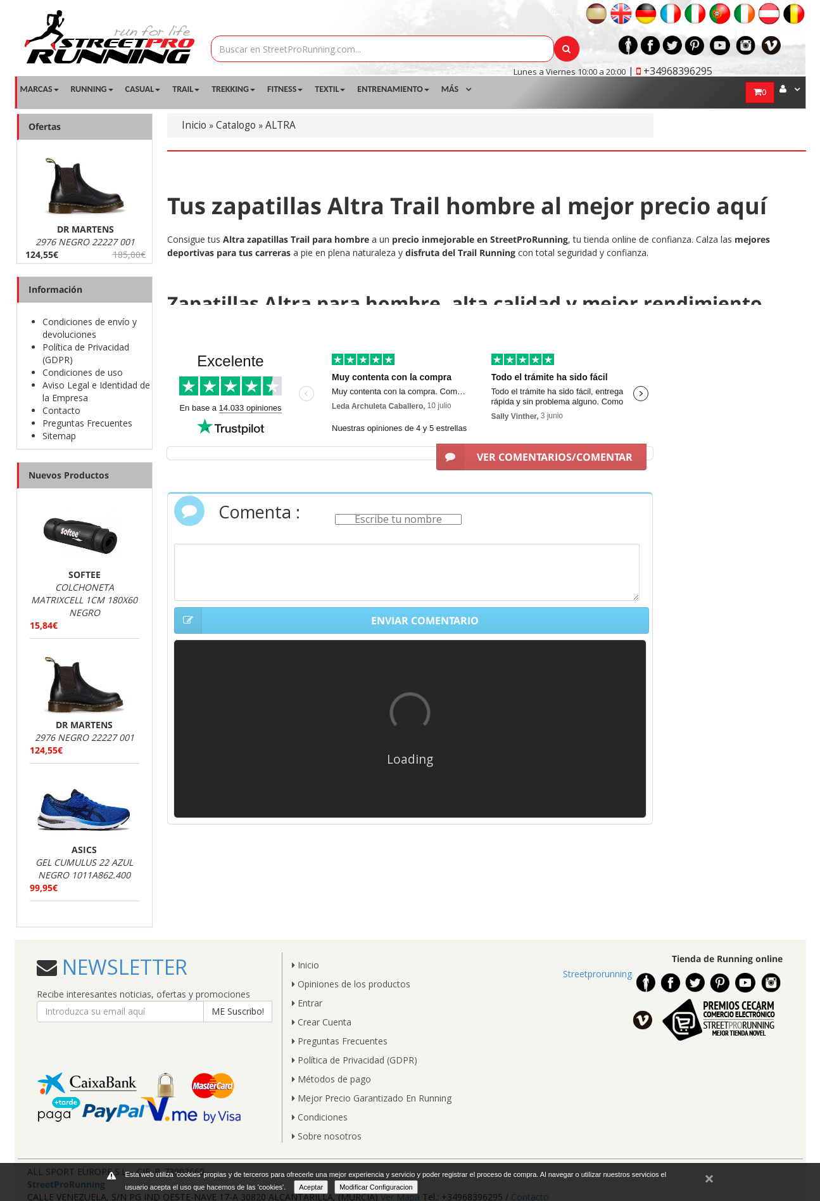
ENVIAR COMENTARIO (326, 620)
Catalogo (236, 125)
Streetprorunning (597, 974)
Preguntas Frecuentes (87, 423)
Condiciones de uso (82, 372)
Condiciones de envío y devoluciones (89, 328)
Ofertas (44, 126)
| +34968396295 (670, 71)
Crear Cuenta (321, 1022)
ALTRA (280, 125)
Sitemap (59, 436)
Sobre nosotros (327, 1136)
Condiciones (320, 1117)
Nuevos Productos (68, 475)
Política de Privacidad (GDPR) (354, 1060)
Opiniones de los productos (351, 984)
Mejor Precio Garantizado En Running (371, 1098)
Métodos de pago (331, 1079)
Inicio (194, 125)
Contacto (61, 410)
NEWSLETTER (122, 966)
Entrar (307, 1003)
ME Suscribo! (237, 1011)
